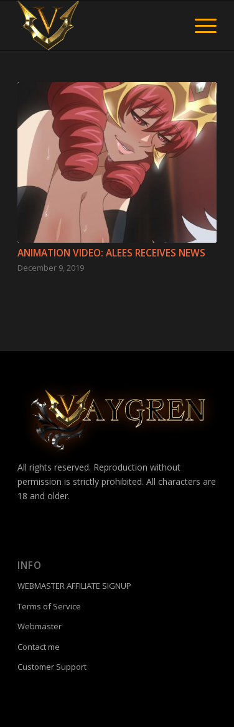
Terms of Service (49, 606)
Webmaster (39, 626)
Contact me (38, 646)
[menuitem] (199, 25)
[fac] (97, 25)
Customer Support (52, 666)
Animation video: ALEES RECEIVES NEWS (111, 253)
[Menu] (199, 25)
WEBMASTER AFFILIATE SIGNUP (74, 585)
